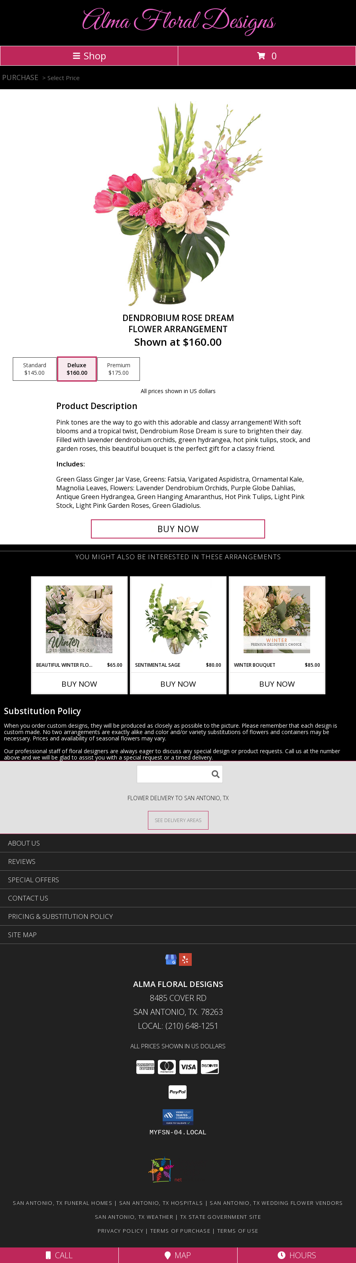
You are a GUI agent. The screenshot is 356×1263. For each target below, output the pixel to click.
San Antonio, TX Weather (134, 1216)
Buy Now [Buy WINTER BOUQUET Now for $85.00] (277, 684)
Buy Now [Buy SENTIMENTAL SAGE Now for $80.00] (178, 684)
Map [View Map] (178, 1255)
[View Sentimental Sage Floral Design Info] (178, 619)
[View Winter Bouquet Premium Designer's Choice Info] (277, 619)
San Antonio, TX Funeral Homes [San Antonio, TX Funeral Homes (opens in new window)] (62, 1202)
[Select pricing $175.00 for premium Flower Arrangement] (119, 369)
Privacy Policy (121, 1230)
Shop (89, 55)
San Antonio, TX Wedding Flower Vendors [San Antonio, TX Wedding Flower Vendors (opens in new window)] (276, 1202)
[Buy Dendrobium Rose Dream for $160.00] (178, 528)
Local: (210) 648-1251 (178, 1025)
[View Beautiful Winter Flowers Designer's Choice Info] (79, 619)
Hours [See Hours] (296, 1255)
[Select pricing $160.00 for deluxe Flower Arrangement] (77, 369)
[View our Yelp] (185, 963)
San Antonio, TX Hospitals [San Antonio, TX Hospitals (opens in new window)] (161, 1202)
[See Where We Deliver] (178, 820)
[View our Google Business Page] (171, 963)
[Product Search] (180, 774)
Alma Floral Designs (178, 22)
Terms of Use (238, 1230)
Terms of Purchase (180, 1230)
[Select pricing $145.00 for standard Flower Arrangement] (34, 369)
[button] (178, 1117)
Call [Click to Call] (59, 1255)
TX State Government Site (220, 1216)
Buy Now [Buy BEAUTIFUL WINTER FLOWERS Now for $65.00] (79, 684)
